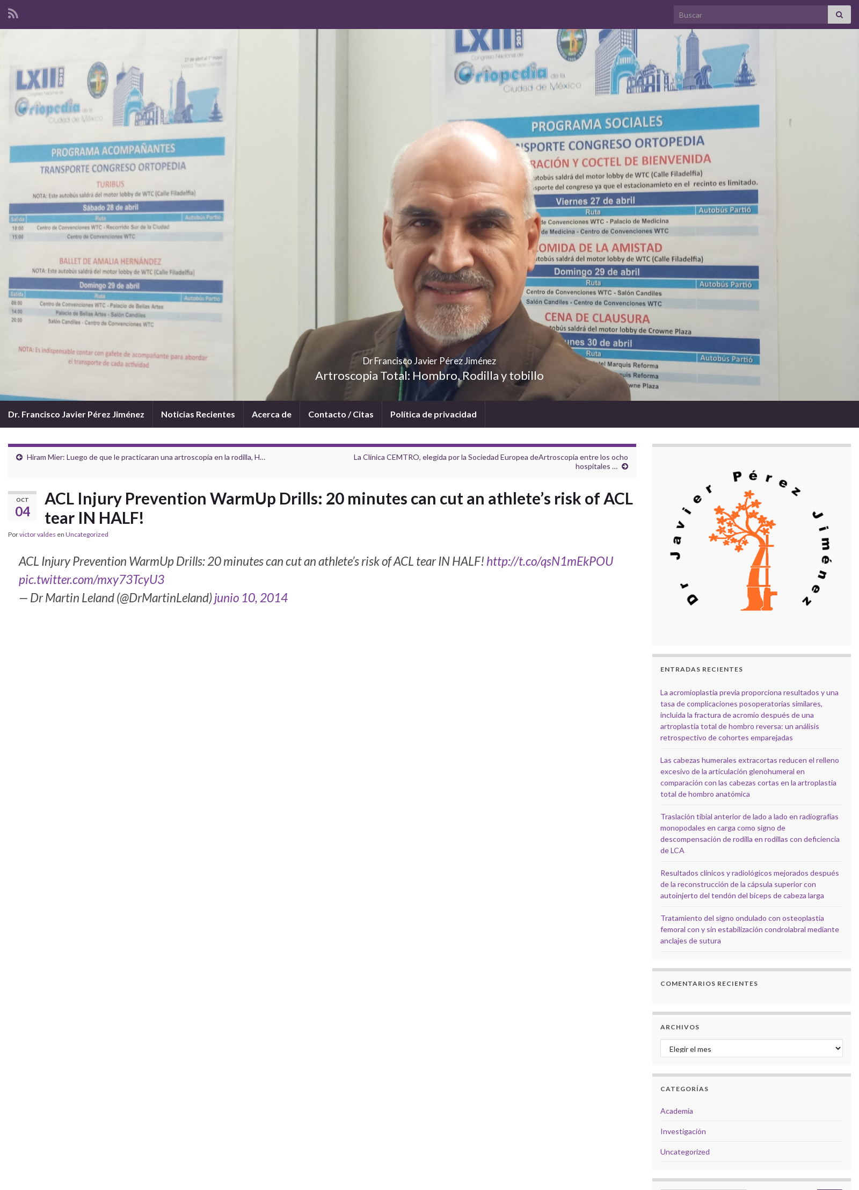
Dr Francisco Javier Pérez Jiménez (429, 357)
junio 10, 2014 (251, 597)
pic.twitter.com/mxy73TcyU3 (91, 579)
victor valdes (37, 534)
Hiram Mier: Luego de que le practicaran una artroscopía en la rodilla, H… (146, 456)
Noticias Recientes (198, 414)
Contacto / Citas (341, 414)
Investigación (683, 1131)
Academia (676, 1110)
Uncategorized (86, 534)
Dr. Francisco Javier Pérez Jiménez (76, 414)
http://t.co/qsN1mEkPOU (549, 561)
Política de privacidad (433, 414)
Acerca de (272, 414)
